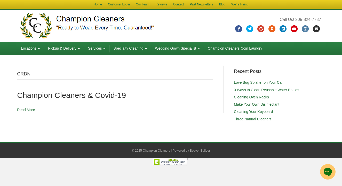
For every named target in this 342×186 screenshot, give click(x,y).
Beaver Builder (200, 150)
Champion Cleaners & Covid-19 (71, 95)
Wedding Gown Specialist (175, 48)
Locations (28, 48)
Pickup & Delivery (62, 48)
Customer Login (119, 4)
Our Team (142, 4)
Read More (26, 110)
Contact (178, 4)
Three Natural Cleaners (253, 119)
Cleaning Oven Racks (251, 97)
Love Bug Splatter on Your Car (258, 82)
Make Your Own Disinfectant (256, 104)
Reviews (161, 4)
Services (95, 48)
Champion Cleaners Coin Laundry (235, 48)
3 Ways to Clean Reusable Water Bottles (266, 90)
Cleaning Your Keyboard (253, 112)
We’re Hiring (239, 4)
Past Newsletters (201, 4)
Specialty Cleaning (129, 48)
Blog (222, 4)
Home (98, 4)
